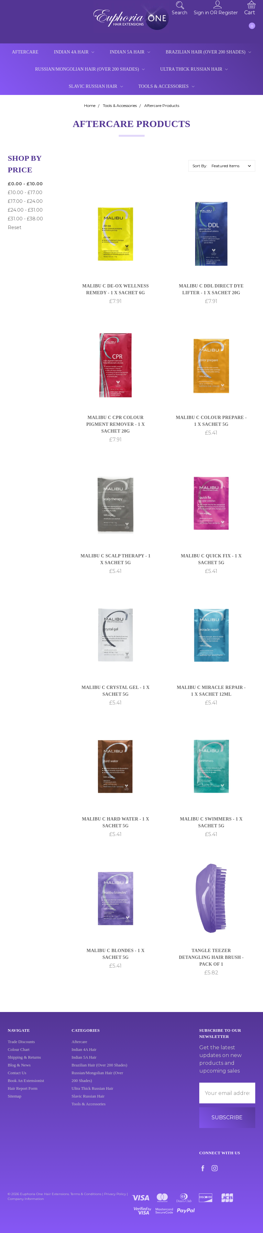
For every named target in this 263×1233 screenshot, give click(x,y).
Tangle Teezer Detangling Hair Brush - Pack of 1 (211, 958)
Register (228, 12)
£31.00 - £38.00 (25, 219)
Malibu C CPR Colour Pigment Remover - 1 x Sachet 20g (115, 425)
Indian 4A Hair (74, 52)
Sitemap (14, 1102)
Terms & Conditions (86, 1194)
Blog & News (19, 1071)
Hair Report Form (23, 1095)
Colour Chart (18, 1056)
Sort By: (199, 165)
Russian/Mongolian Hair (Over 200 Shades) (90, 69)
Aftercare (25, 52)
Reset (14, 227)
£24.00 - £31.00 (25, 210)
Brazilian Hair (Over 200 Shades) (208, 52)
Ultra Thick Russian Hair (194, 69)
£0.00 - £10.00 (25, 184)
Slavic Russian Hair (96, 86)
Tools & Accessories (166, 86)
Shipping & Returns (24, 1064)
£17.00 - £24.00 (25, 201)
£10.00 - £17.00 (25, 192)
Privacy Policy (115, 1194)
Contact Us (17, 1079)
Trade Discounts (21, 1048)
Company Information (26, 1199)
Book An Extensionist (26, 1087)
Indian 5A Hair (130, 52)
